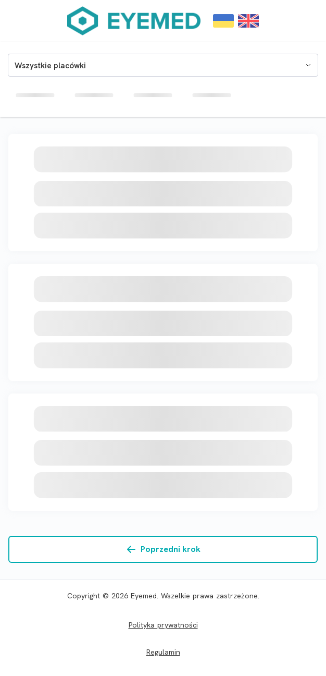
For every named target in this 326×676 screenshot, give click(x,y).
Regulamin (163, 652)
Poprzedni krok (163, 549)
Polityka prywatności (163, 625)
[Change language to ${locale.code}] (223, 20)
